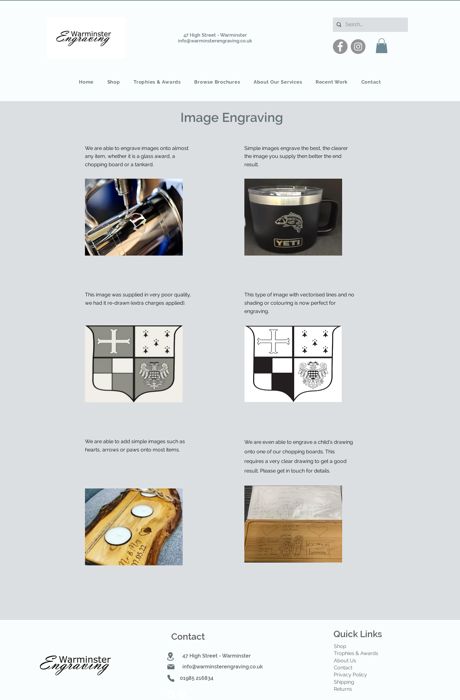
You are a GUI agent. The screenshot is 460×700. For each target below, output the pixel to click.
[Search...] (370, 25)
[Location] (170, 656)
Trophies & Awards (356, 653)
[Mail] (171, 667)
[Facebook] (340, 46)
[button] (381, 45)
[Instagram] (358, 46)
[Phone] (171, 678)
